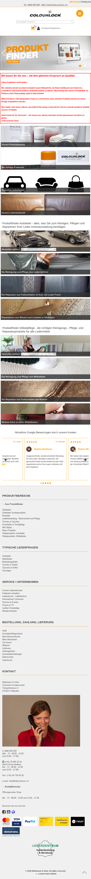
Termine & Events (10, 602)
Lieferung (6, 648)
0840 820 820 (34, 5)
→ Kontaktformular (11, 786)
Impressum (7, 660)
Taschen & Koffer (10, 567)
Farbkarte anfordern (11, 593)
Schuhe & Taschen (10, 521)
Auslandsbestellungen (12, 654)
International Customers (13, 599)
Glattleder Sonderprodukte (14, 512)
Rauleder (6, 515)
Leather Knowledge (10, 608)
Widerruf (6, 645)
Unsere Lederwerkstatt (12, 590)
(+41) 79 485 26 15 (12, 762)
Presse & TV (8, 605)
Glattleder (6, 509)
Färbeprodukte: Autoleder (13, 533)
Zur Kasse (7, 642)
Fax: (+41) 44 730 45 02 (13, 775)
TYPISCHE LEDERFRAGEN (20, 547)
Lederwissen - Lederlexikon (14, 596)
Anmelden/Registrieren (12, 633)
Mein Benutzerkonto (11, 636)
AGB (4, 630)
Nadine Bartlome (39, 449)
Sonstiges (6, 570)
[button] (80, 66)
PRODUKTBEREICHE (16, 495)
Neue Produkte (9, 530)
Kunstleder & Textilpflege (13, 524)
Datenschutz (8, 657)
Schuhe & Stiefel (9, 564)
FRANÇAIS (86, 2)
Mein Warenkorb (9, 639)
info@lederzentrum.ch (56, 5)
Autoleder (6, 556)
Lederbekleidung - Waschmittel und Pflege (21, 518)
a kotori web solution (45, 874)
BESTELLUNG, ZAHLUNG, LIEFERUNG (28, 622)
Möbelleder (7, 559)
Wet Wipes (7, 527)
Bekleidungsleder (10, 562)
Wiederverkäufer (9, 611)
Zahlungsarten (8, 651)
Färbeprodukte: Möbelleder (14, 536)
